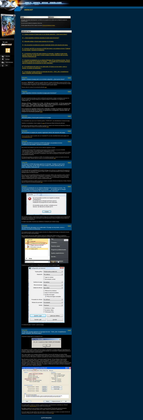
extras (6, 60)
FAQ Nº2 (24, 91)
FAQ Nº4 (24, 131)
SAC (5, 65)
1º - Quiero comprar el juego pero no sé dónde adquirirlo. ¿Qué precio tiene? (44, 34)
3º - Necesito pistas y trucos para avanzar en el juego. (38, 41)
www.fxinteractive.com (27, 136)
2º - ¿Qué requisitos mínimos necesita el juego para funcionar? (40, 38)
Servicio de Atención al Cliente (48, 25)
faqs (22, 17)
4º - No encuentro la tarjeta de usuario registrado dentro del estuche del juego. (45, 45)
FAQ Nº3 (24, 116)
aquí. (48, 126)
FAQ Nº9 (24, 330)
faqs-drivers (7, 62)
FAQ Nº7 (24, 186)
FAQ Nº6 (24, 162)
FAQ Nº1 (24, 77)
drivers (51, 17)
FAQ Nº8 (24, 226)
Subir (69, 77)
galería (6, 56)
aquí (46, 87)
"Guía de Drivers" (33, 406)
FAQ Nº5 (24, 141)
